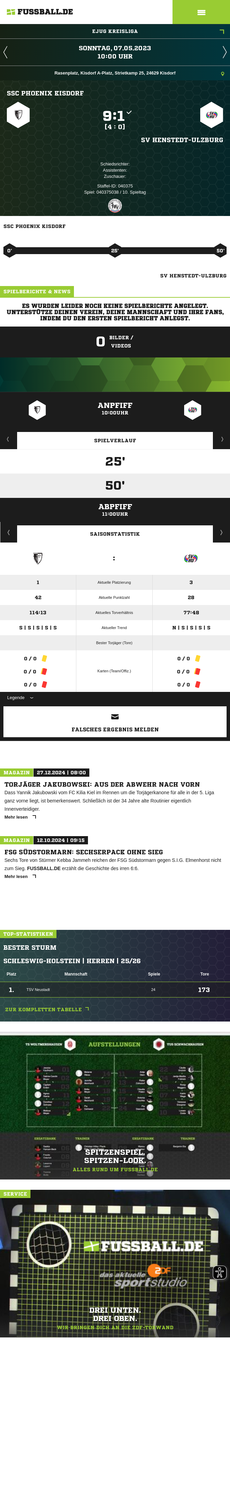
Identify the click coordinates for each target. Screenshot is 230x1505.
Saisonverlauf (221, 532)
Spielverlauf (115, 440)
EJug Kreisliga (158, 32)
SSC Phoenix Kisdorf (45, 93)
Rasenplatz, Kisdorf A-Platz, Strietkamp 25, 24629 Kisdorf (139, 73)
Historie (8, 532)
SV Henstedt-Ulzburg (182, 140)
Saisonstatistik (115, 534)
